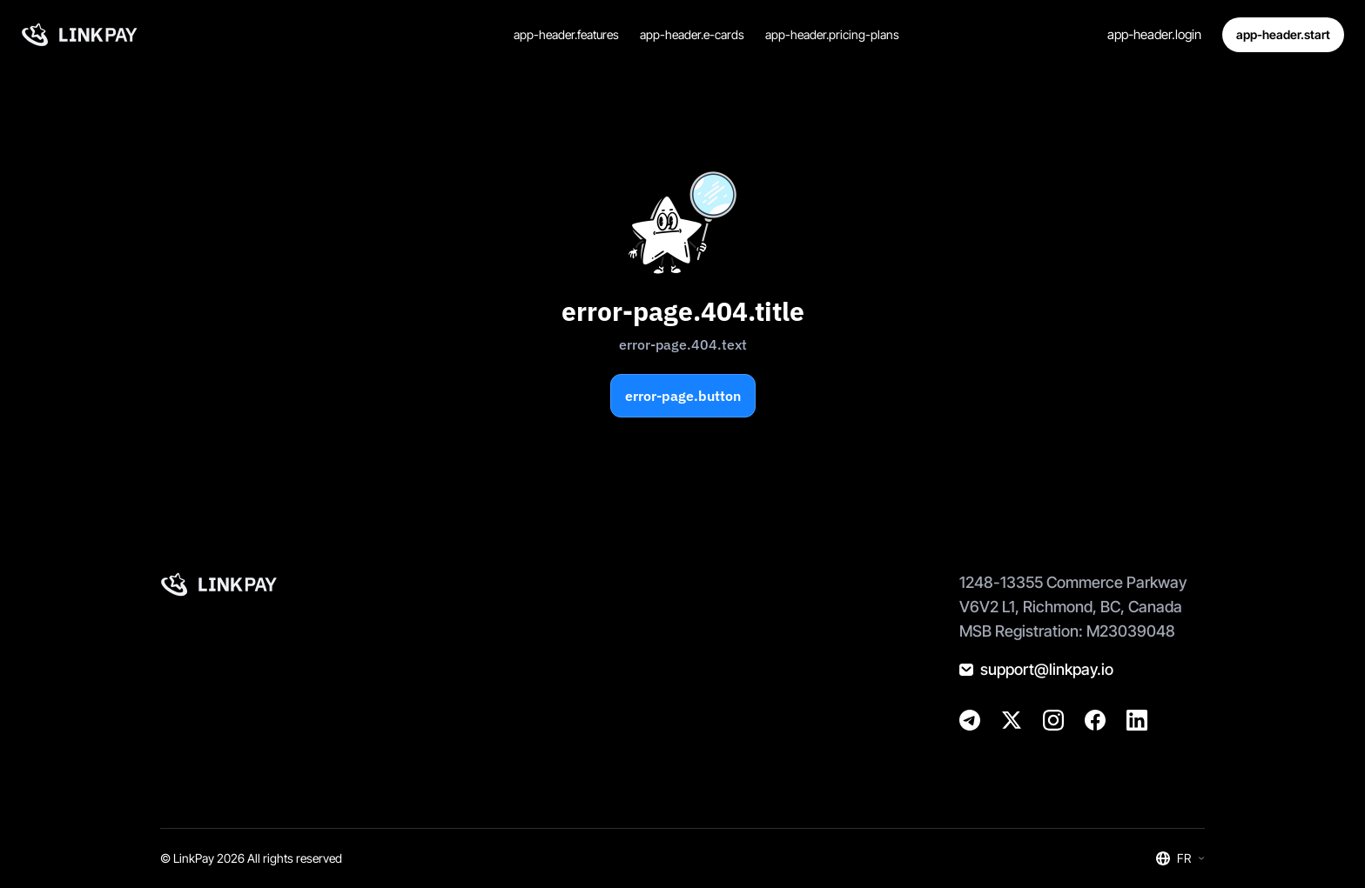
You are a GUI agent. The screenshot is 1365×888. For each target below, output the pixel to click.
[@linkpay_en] (970, 720)
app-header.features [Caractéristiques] (566, 34)
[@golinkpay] (1011, 720)
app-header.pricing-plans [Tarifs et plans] (832, 34)
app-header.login (1154, 34)
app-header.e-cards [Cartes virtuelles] (692, 34)
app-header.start (1283, 34)
